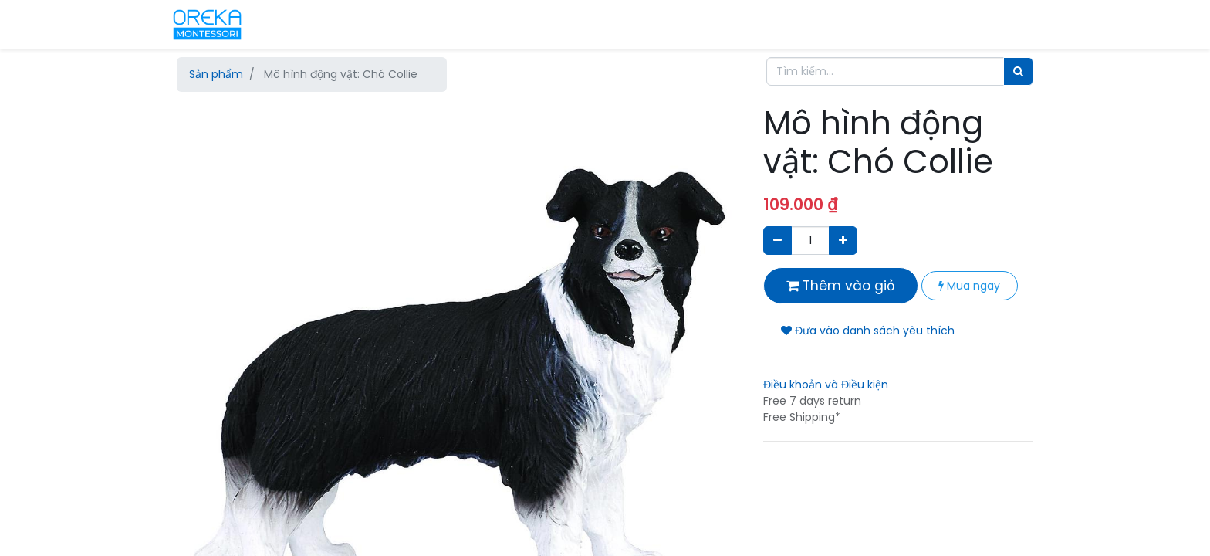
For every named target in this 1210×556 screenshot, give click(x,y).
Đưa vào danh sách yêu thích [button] (868, 330)
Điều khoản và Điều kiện (825, 384)
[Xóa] (777, 240)
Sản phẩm (216, 74)
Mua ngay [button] (969, 285)
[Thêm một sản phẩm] (843, 240)
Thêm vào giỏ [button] (840, 285)
